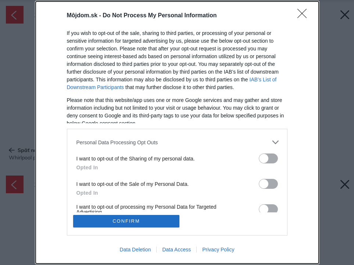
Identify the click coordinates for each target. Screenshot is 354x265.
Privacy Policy (218, 249)
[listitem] (177, 142)
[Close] (304, 16)
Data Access (176, 249)
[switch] (268, 158)
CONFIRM (126, 221)
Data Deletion (135, 249)
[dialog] (177, 132)
